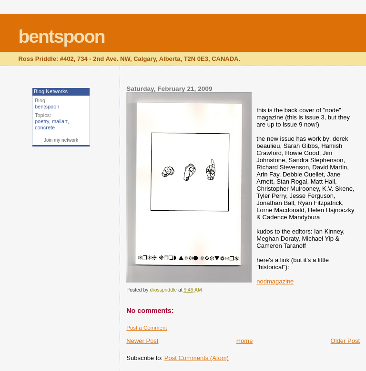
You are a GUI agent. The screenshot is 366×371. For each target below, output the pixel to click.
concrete (45, 127)
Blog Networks (51, 91)
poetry (42, 121)
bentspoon (61, 36)
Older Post (345, 340)
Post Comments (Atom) (196, 357)
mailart (60, 121)
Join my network (61, 140)
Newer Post (142, 340)
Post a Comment (146, 328)
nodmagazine (275, 281)
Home (244, 340)
